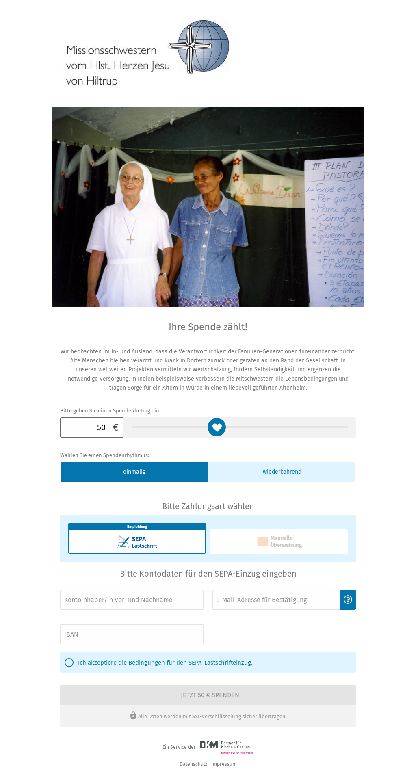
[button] (348, 600)
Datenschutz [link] (193, 764)
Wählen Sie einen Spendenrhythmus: (104, 455)
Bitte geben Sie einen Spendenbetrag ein (109, 411)
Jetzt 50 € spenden (210, 695)
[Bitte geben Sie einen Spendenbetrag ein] (84, 427)
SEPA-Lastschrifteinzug (219, 662)
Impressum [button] (223, 764)
